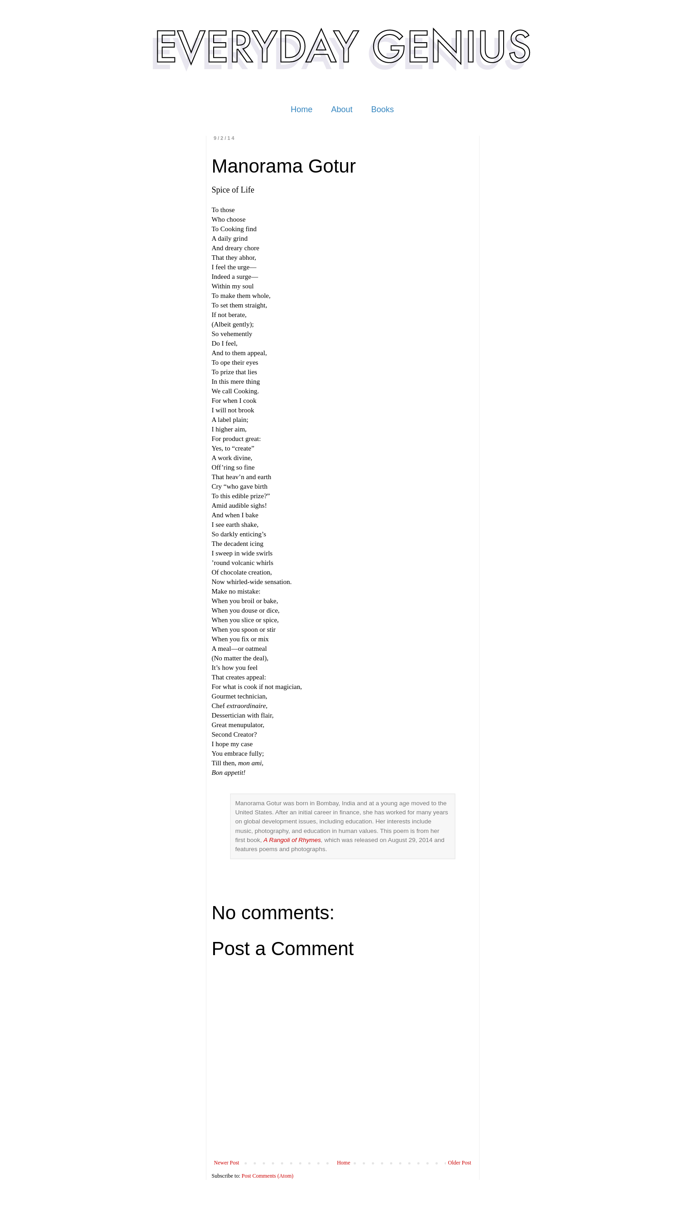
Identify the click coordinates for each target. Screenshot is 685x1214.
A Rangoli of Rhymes (292, 840)
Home (301, 109)
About (341, 109)
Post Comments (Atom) (268, 1176)
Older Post (459, 1162)
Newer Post (227, 1162)
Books (382, 109)
